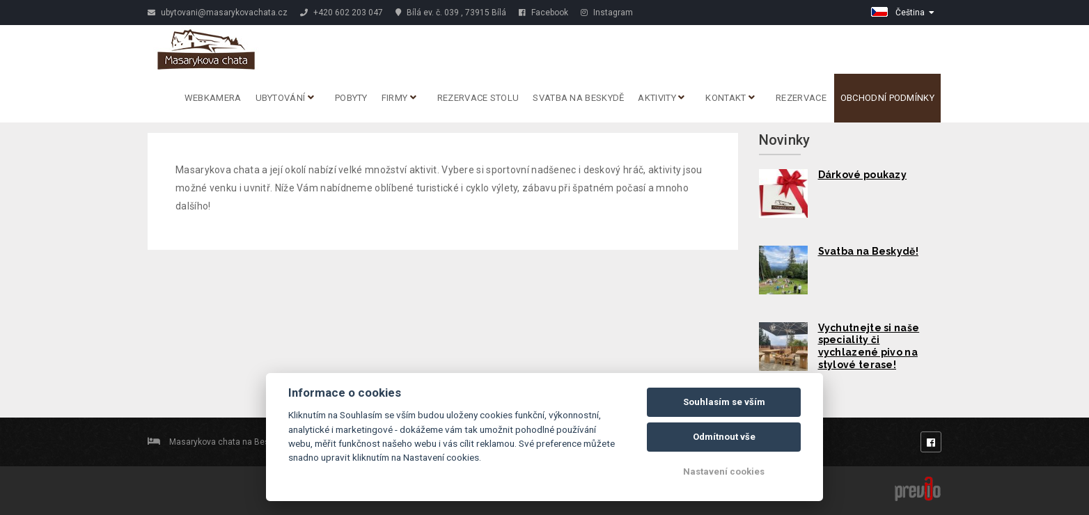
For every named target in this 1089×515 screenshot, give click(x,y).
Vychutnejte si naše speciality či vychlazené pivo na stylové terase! (869, 346)
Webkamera (213, 98)
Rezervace (801, 98)
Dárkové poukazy (862, 174)
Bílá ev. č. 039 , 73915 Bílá (450, 12)
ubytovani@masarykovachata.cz (218, 12)
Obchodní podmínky (887, 98)
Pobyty (351, 98)
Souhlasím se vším (724, 402)
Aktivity (661, 98)
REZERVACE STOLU (478, 98)
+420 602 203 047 (341, 12)
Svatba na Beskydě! (868, 251)
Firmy (399, 98)
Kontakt (730, 98)
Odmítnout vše (724, 436)
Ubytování (285, 98)
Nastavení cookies (724, 471)
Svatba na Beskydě (578, 98)
